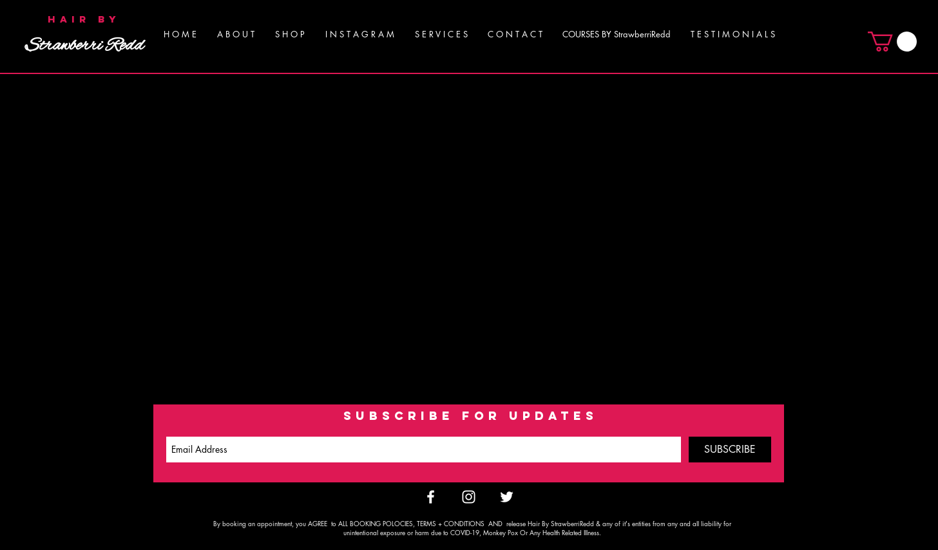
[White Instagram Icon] (468, 497)
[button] (441, 34)
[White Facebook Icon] (430, 497)
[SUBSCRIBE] (730, 449)
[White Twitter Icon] (506, 497)
